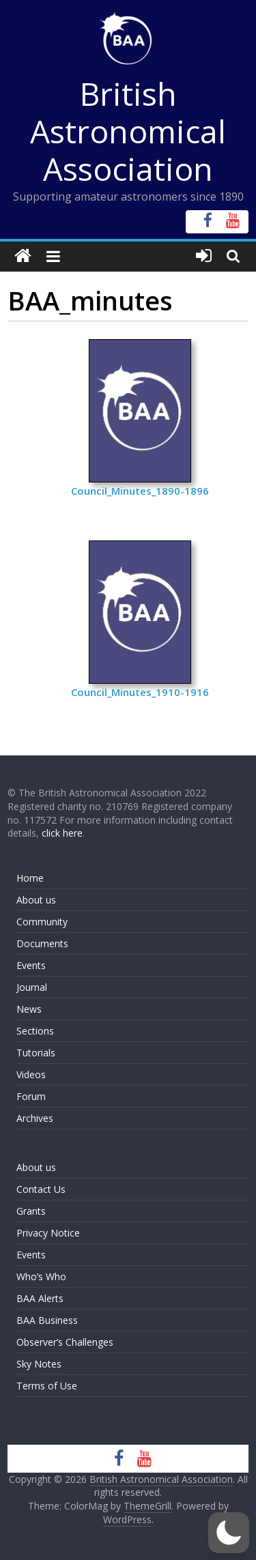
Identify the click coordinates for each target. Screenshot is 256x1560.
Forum (31, 1096)
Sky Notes (38, 1363)
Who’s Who (41, 1276)
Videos (31, 1074)
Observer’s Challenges (64, 1341)
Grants (31, 1210)
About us (36, 899)
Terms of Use (46, 1385)
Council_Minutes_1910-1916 (140, 692)
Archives (34, 1118)
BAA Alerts (39, 1298)
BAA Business (47, 1320)
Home (30, 877)
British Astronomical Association (128, 131)
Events (31, 965)
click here (62, 832)
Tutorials (35, 1052)
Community (42, 921)
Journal (31, 987)
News (29, 1008)
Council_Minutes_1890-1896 (140, 490)
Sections (35, 1030)
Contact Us (41, 1189)
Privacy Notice (48, 1232)
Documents (42, 943)
